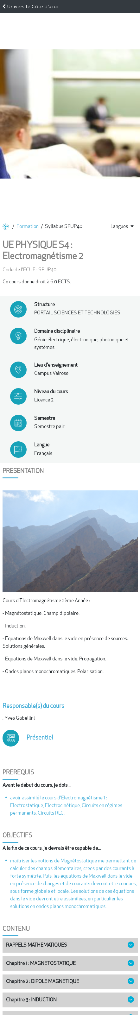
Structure (44, 304)
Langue (41, 445)
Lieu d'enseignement (56, 365)
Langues (122, 226)
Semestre (44, 418)
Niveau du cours (51, 391)
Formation (27, 226)
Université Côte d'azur (33, 6)
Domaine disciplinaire (57, 331)
